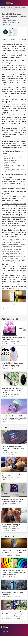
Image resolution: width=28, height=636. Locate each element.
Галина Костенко (11, 20)
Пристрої (5, 631)
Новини (10, 7)
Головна (3, 7)
